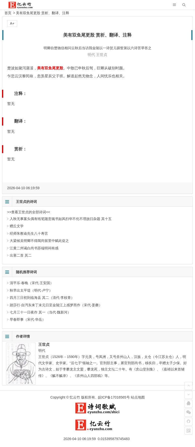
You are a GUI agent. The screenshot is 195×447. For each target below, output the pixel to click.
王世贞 (101, 54)
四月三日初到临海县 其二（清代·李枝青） (42, 298)
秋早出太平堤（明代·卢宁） (31, 290)
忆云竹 (75, 397)
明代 (91, 54)
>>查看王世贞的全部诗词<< (28, 212)
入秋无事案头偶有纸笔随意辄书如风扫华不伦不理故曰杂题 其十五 (61, 219)
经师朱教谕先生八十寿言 (29, 233)
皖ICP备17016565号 (114, 397)
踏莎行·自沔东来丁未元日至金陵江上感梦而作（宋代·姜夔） (56, 305)
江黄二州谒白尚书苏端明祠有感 (34, 248)
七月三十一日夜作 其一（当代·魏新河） (40, 312)
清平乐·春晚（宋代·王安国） (31, 283)
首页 (7, 13)
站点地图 (138, 397)
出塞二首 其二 (21, 255)
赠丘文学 (17, 226)
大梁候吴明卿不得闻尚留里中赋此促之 (39, 241)
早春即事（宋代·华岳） (28, 319)
